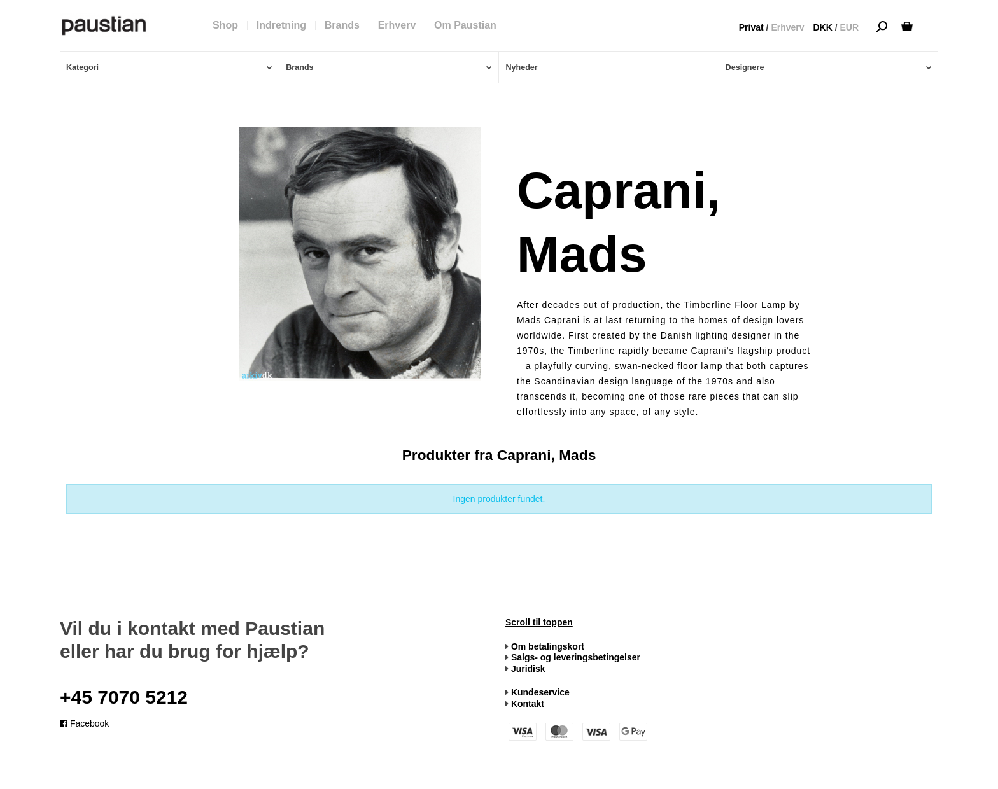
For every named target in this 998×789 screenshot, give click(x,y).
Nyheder (521, 67)
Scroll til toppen (539, 622)
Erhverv (787, 27)
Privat (751, 27)
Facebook (84, 723)
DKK (822, 27)
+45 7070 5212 (124, 697)
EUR (849, 27)
